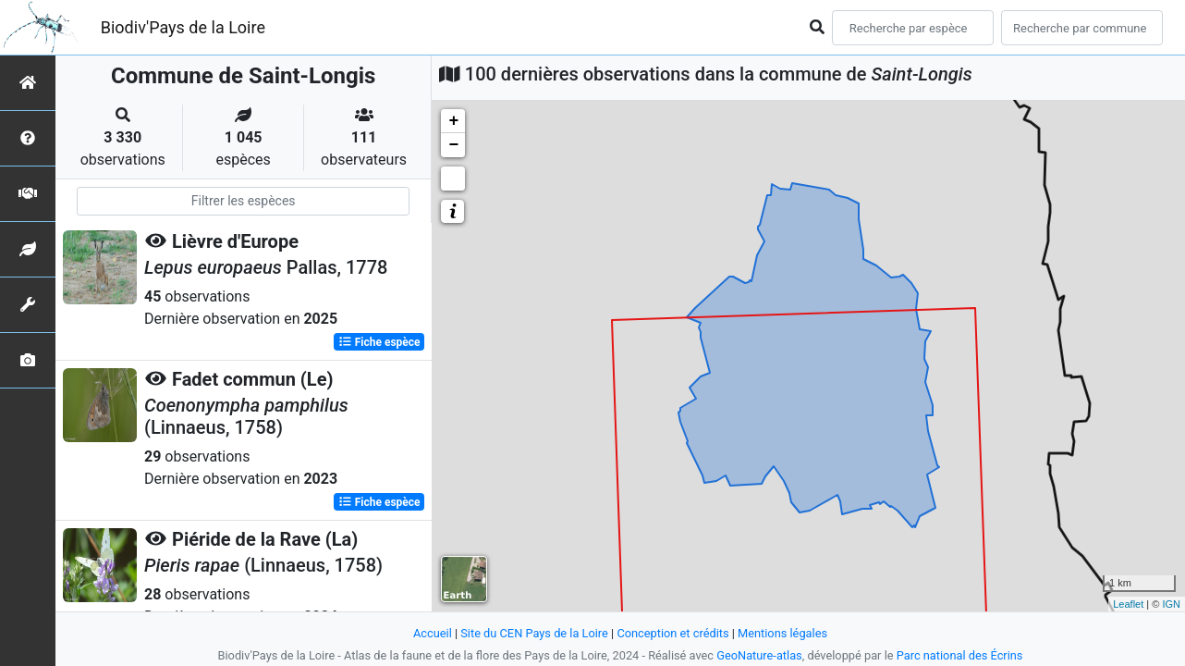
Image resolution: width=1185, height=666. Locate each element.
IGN (1171, 604)
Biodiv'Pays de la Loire (183, 27)
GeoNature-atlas (759, 655)
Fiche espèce (379, 342)
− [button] (453, 145)
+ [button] (453, 121)
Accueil (432, 633)
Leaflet (1128, 604)
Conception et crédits (672, 633)
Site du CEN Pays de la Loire (534, 633)
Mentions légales (782, 633)
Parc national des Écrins (960, 655)
